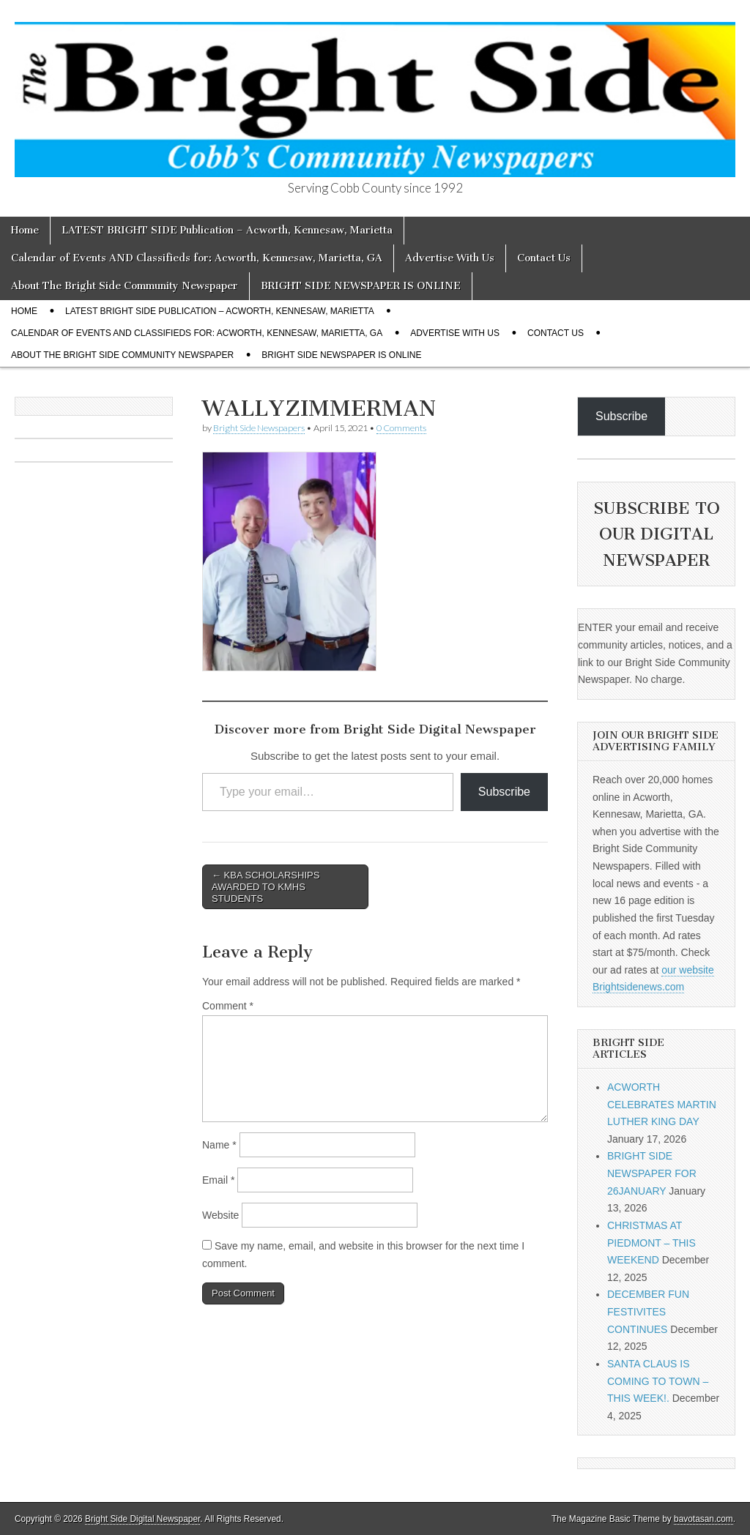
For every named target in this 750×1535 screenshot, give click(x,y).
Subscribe (504, 791)
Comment (227, 1006)
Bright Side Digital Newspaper (142, 1519)
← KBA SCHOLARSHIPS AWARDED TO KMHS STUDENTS (265, 886)
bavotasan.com (703, 1519)
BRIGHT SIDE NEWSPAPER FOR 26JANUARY (652, 1173)
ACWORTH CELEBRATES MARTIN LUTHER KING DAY (661, 1104)
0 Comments (401, 427)
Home (25, 230)
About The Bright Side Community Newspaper (124, 286)
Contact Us (544, 258)
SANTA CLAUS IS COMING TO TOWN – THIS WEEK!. (657, 1381)
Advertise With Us (449, 258)
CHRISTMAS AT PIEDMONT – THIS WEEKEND (651, 1243)
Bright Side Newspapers (259, 427)
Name (219, 1145)
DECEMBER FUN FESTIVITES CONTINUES (648, 1311)
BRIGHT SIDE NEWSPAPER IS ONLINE (361, 286)
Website (220, 1215)
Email (218, 1180)
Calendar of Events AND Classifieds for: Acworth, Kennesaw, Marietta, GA (196, 258)
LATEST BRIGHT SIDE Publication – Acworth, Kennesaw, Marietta (227, 230)
